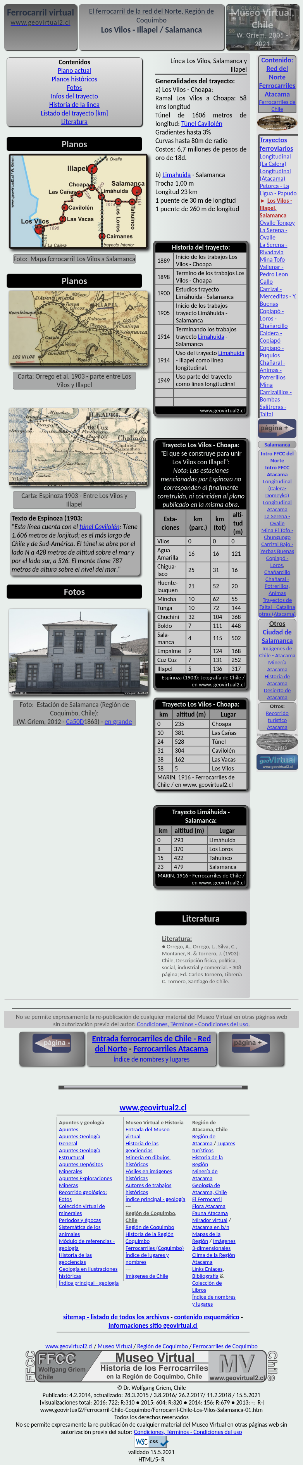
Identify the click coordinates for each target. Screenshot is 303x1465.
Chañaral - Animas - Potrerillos (272, 370)
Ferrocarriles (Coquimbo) (155, 1247)
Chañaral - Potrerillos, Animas (277, 586)
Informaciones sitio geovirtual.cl (153, 1325)
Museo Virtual (115, 1346)
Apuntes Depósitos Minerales (81, 1168)
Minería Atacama (277, 666)
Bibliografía (205, 1275)
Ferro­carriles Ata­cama (277, 89)
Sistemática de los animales (80, 1230)
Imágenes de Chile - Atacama (277, 652)
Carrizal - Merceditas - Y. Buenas (278, 296)
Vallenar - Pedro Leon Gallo (274, 274)
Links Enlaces (207, 1268)
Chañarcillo (277, 572)
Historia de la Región (207, 1161)
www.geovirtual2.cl (153, 1108)
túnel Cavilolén (99, 526)
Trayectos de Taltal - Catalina (277, 603)
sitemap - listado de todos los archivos (116, 1317)
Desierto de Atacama (277, 694)
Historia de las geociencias (75, 1258)
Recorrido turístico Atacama (277, 720)
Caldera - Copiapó (271, 336)
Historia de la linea (74, 104)
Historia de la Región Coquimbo (150, 1237)
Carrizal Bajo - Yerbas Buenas (277, 548)
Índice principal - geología (89, 1282)
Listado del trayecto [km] (74, 113)
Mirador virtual (209, 1220)
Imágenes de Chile (147, 1275)
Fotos (74, 87)
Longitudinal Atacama (277, 506)
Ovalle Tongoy (277, 222)
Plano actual (74, 70)
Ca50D (75, 721)
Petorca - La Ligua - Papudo (278, 189)
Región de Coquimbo (150, 1227)
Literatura (74, 121)
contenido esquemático (206, 1317)
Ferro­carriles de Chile (277, 105)
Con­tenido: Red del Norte (277, 68)
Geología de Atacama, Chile (209, 1189)
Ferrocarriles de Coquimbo (225, 1346)
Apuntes (68, 1129)
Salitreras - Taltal (273, 410)
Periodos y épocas (80, 1220)
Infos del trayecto (74, 96)
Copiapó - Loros (277, 562)
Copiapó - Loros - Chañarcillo (274, 318)
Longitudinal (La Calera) (275, 160)
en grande (118, 721)
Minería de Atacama (205, 1175)
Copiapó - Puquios (272, 351)
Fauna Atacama (210, 1213)
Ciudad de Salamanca (277, 636)
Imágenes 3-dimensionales (214, 1244)
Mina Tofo (272, 259)
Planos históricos (74, 79)
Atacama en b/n (210, 1227)
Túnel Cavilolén (201, 123)
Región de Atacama (203, 1140)
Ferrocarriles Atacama (170, 1049)
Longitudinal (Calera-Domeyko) (277, 488)
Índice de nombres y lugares (152, 1059)
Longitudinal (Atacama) (275, 174)
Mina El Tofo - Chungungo (277, 534)
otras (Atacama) (277, 613)
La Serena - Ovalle (273, 233)
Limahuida (176, 175)
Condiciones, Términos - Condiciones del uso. (193, 1024)
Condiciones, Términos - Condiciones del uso (188, 1432)
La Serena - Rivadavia (273, 248)
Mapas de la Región (206, 1237)
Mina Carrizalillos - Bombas (276, 392)
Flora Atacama (209, 1206)
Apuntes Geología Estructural (79, 1154)
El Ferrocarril (207, 1199)
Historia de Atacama (277, 680)
